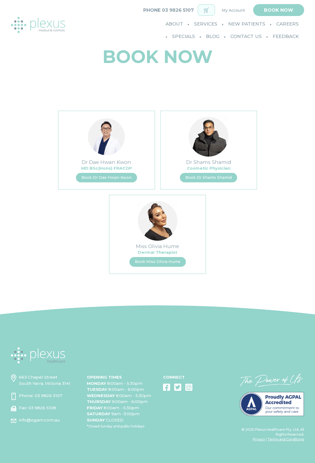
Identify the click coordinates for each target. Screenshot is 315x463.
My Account (233, 10)
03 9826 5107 (48, 395)
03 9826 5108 (42, 407)
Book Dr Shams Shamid (208, 177)
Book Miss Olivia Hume (157, 261)
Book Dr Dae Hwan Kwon (106, 177)
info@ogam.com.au (39, 420)
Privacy (259, 439)
